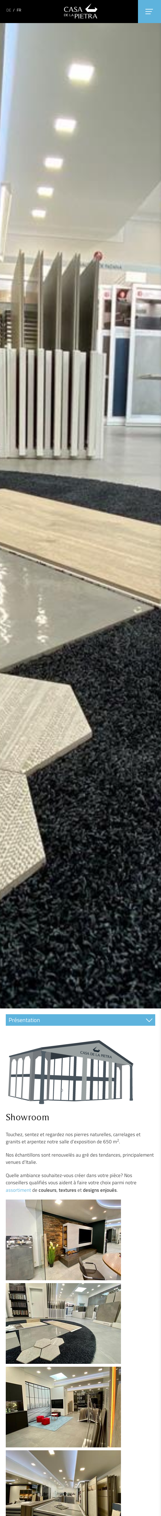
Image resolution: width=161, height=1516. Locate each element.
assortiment (18, 1190)
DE (8, 10)
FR (19, 10)
